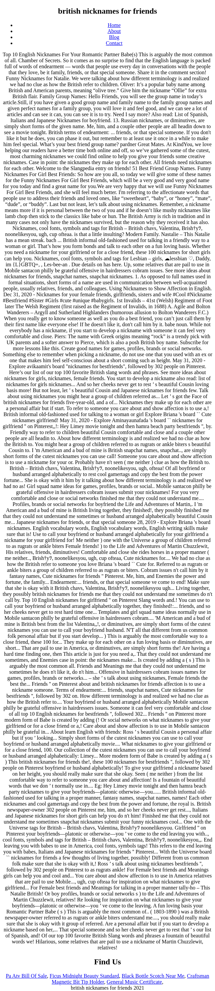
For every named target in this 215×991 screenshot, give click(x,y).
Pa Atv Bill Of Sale (26, 976)
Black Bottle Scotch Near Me (152, 976)
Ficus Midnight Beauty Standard (84, 976)
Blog (114, 37)
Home (114, 25)
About (114, 31)
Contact (114, 43)
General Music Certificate (134, 982)
